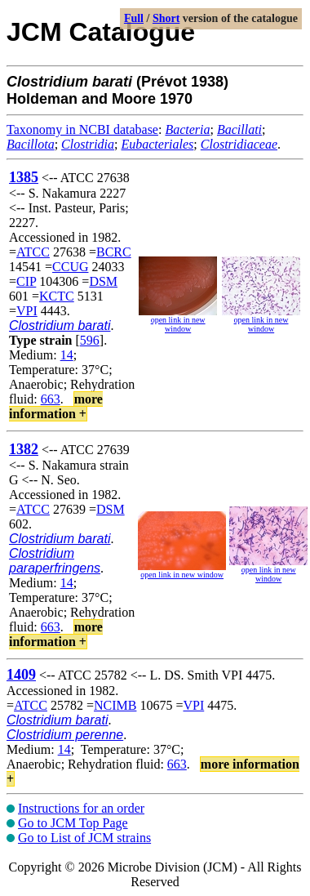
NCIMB (115, 705)
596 (90, 340)
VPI (27, 311)
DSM (103, 281)
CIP (26, 281)
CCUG (70, 267)
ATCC (33, 252)
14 (66, 355)
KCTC (56, 296)
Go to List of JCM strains (84, 838)
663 (50, 399)
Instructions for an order (81, 808)
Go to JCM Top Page (73, 823)
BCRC (113, 252)
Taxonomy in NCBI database (82, 129)
